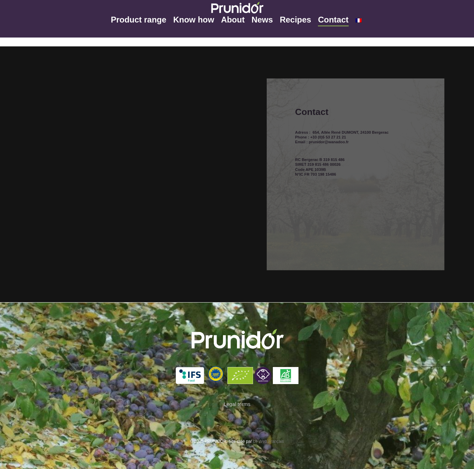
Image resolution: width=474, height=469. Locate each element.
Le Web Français (268, 441)
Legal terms (237, 404)
